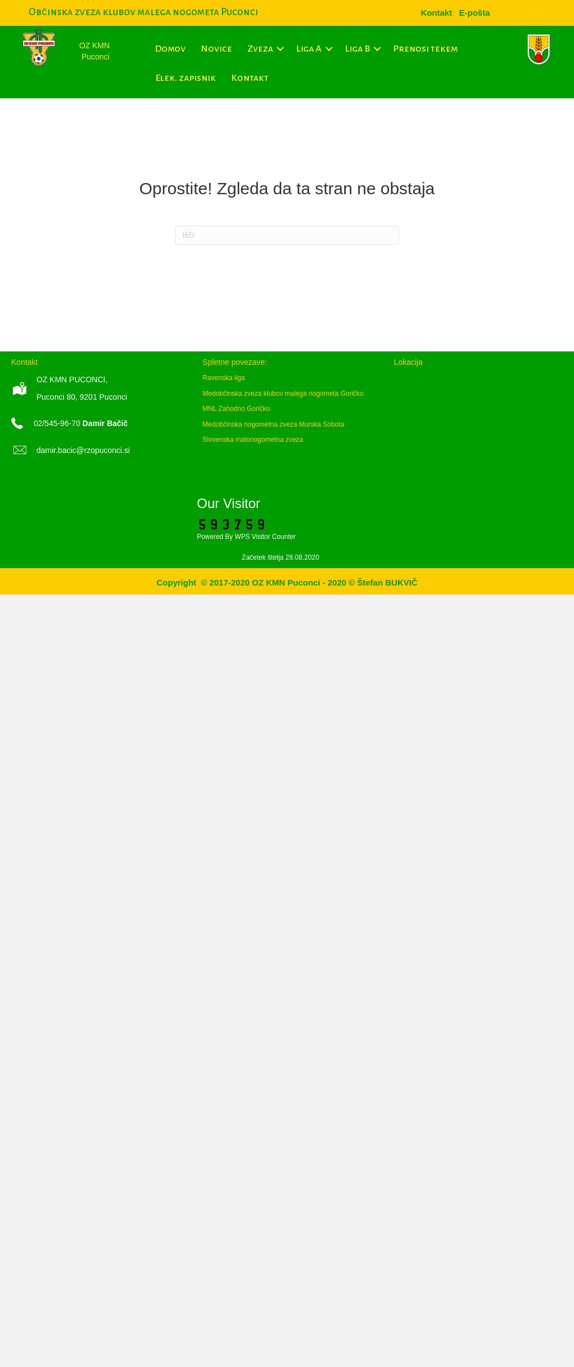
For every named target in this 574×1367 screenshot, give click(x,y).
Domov (170, 49)
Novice (216, 49)
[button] (280, 48)
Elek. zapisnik (185, 78)
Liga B (357, 49)
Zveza (260, 49)
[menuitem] (474, 12)
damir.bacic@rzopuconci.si (83, 450)
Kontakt (250, 78)
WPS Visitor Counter (265, 537)
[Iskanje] (287, 235)
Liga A (309, 49)
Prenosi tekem (425, 49)
